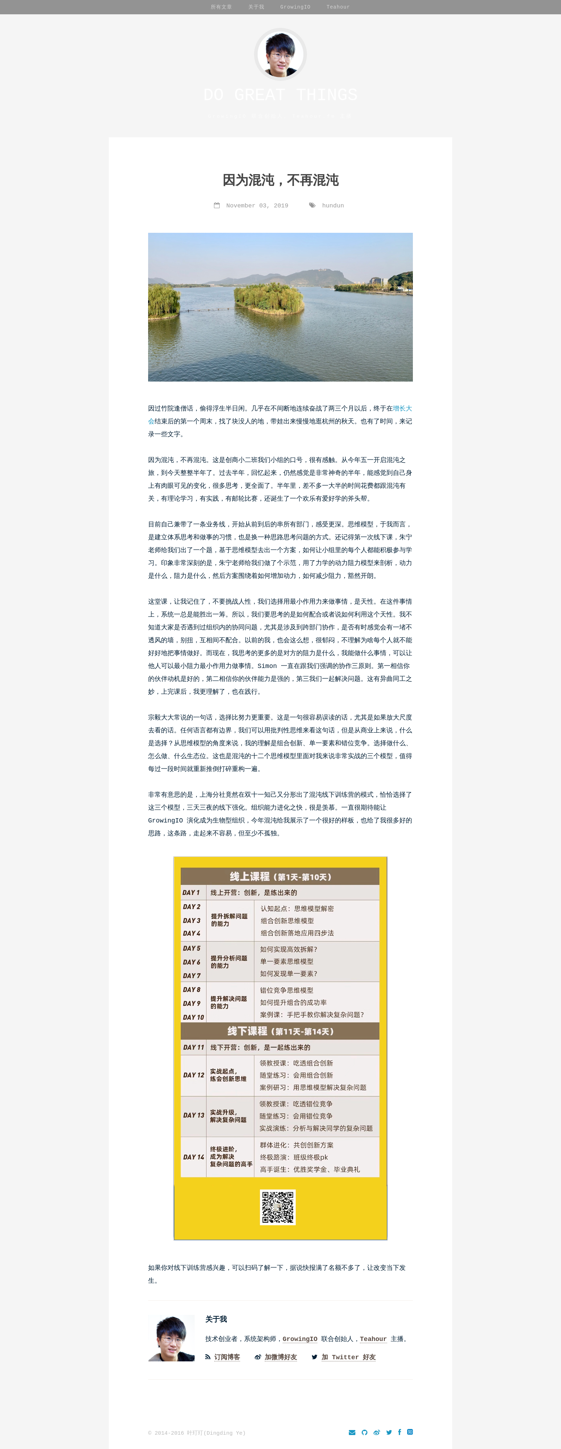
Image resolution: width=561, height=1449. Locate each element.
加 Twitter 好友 (349, 1356)
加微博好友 (281, 1356)
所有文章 (221, 7)
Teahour (338, 7)
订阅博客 (227, 1356)
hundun (333, 206)
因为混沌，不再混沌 (280, 181)
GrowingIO (295, 7)
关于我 (256, 7)
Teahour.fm (314, 116)
